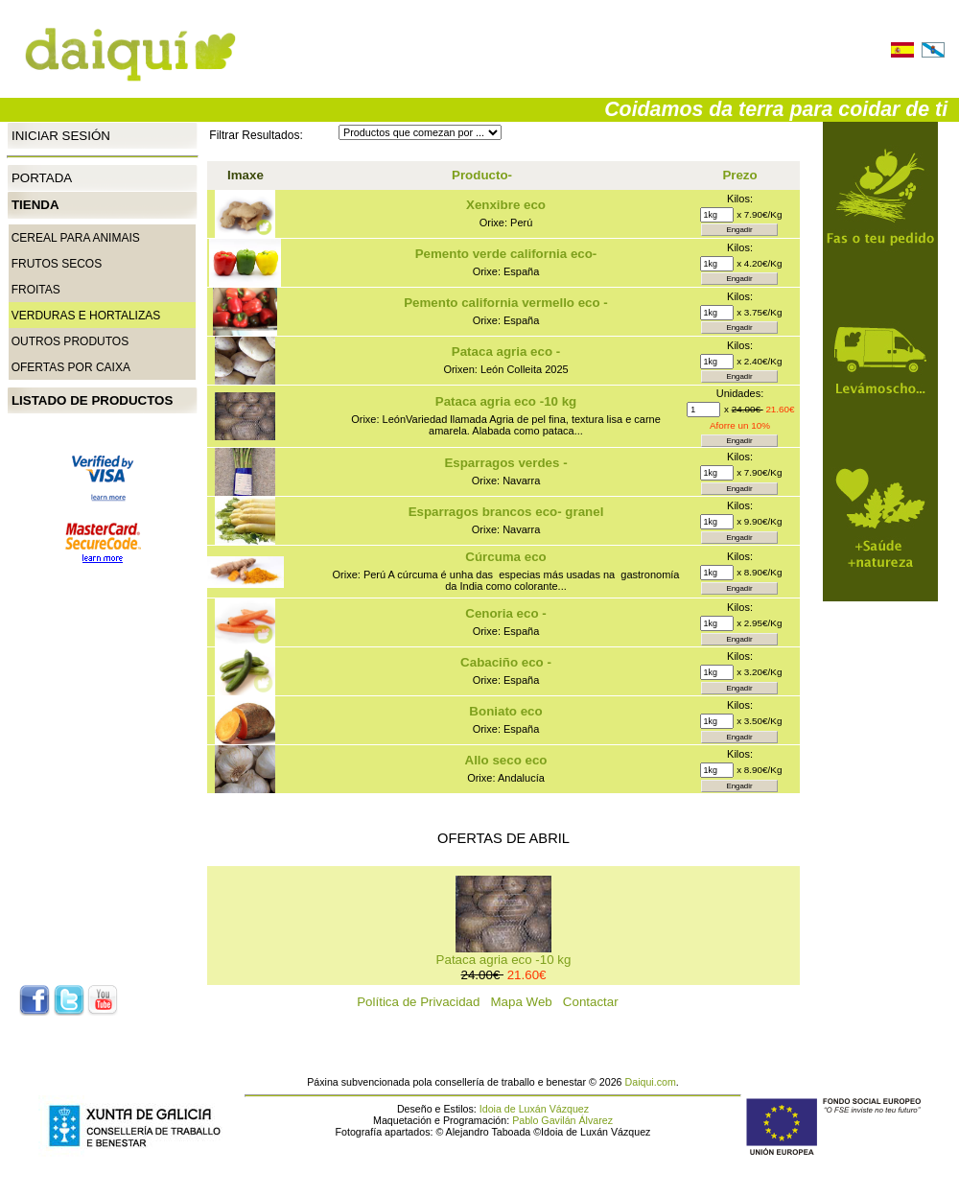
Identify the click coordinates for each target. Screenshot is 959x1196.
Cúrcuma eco (505, 557)
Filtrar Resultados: (255, 135)
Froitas (36, 289)
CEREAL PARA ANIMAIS (76, 238)
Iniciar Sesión (61, 135)
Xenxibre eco (506, 205)
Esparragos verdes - (505, 463)
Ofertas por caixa (71, 367)
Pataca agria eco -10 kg (505, 401)
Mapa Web (527, 1002)
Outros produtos (70, 341)
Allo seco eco (506, 760)
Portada (42, 178)
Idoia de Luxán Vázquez (534, 1108)
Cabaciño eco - (505, 662)
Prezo (739, 175)
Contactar (596, 1002)
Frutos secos (57, 263)
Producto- (482, 175)
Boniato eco (505, 711)
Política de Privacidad (423, 1002)
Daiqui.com (650, 1082)
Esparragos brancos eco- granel (506, 511)
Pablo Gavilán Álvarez (562, 1120)
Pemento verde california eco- (506, 253)
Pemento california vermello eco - (506, 302)
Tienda (35, 205)
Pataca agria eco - (506, 351)
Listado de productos (92, 400)
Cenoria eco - (505, 613)
